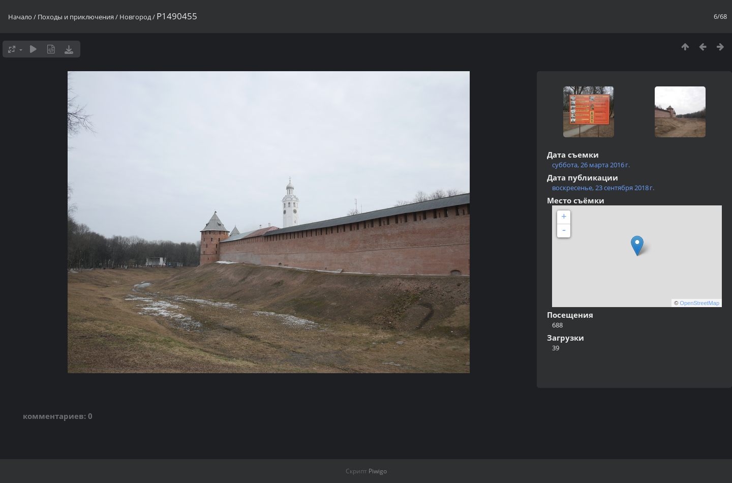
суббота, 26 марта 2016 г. (591, 164)
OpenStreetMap (699, 303)
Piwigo (378, 471)
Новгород (135, 16)
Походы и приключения (76, 16)
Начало (20, 16)
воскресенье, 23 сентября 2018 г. (603, 187)
